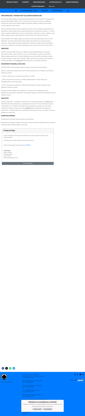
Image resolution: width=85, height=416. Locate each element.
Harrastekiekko (72, 2)
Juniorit (25, 2)
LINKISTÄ (19, 60)
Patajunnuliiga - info (29, 10)
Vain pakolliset (48, 409)
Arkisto (52, 6)
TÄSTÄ (47, 101)
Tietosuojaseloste (6, 382)
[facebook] (3, 368)
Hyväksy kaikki (37, 409)
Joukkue (44, 10)
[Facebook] (74, 374)
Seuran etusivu (12, 2)
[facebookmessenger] (13, 368)
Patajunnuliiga (39, 2)
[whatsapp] (10, 368)
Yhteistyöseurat (37, 6)
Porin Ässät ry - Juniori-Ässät (30, 374)
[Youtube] (79, 374)
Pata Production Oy (28, 377)
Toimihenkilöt (57, 10)
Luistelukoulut (55, 2)
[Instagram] (82, 374)
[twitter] (6, 368)
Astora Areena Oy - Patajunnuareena (33, 376)
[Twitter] (77, 374)
